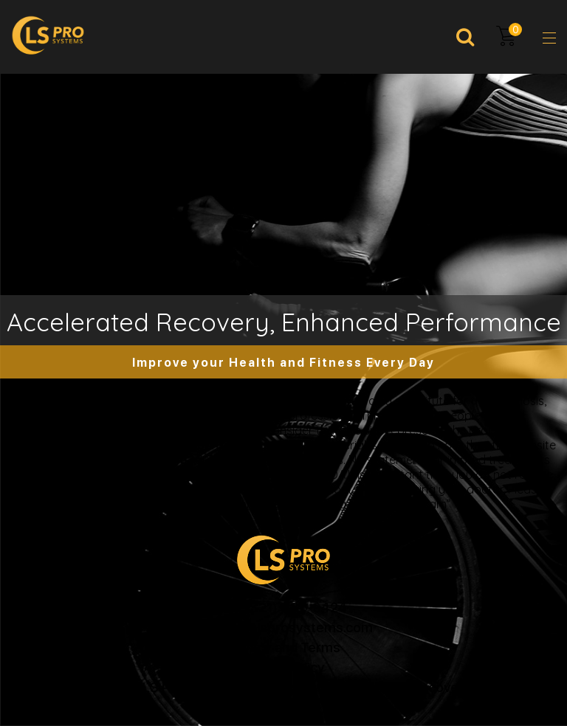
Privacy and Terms (283, 646)
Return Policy (284, 666)
